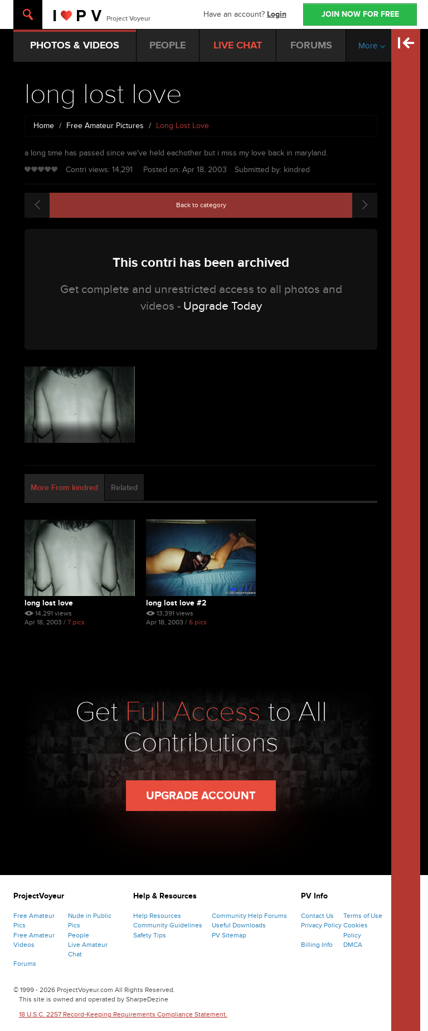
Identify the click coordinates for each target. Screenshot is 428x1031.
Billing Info (317, 945)
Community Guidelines (167, 925)
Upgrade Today (222, 306)
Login (276, 14)
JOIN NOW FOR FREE (360, 14)
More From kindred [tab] (64, 487)
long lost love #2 (176, 603)
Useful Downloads (239, 925)
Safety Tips (149, 935)
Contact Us (317, 916)
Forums (24, 964)
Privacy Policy (321, 925)
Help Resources (157, 916)
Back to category (201, 205)
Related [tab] (124, 487)
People (78, 935)
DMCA (352, 945)
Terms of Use (362, 916)
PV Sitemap (229, 935)
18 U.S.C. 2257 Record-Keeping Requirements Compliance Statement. (123, 1014)
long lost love (49, 603)
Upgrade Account (201, 796)
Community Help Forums (249, 916)
